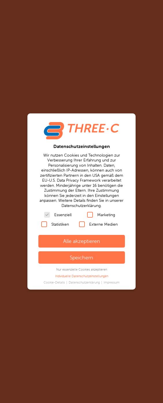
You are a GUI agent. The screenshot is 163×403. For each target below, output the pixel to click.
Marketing (101, 215)
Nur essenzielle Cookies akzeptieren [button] (81, 269)
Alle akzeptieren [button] (81, 241)
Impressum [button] (111, 282)
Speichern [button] (81, 257)
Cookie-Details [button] (55, 282)
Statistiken (55, 224)
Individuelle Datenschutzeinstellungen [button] (81, 276)
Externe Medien (98, 224)
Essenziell (58, 215)
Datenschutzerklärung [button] (85, 282)
